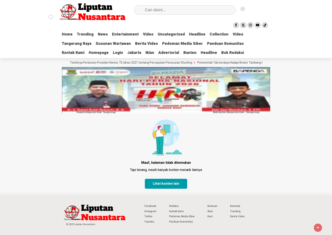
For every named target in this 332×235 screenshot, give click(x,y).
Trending (85, 34)
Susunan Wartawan (113, 43)
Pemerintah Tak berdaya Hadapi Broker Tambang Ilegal (234, 63)
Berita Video (146, 43)
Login (118, 53)
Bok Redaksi (232, 53)
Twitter (148, 216)
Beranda (235, 206)
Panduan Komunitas (225, 43)
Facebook (150, 206)
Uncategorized (171, 34)
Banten (189, 53)
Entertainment (125, 34)
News (103, 34)
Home (67, 34)
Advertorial (168, 53)
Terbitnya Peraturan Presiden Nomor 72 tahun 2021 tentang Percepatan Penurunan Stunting (132, 63)
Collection (219, 34)
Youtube (149, 222)
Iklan (149, 53)
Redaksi (174, 206)
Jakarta (134, 53)
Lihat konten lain (166, 183)
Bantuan (212, 206)
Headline (197, 34)
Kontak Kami (73, 53)
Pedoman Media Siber (182, 43)
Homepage (99, 53)
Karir (210, 216)
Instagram (150, 211)
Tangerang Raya (76, 43)
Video (148, 34)
